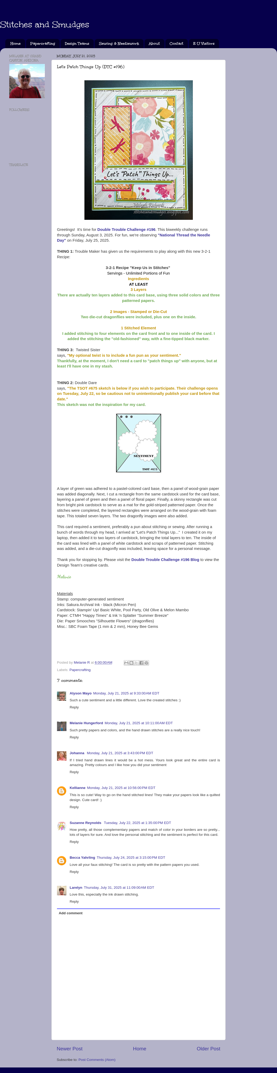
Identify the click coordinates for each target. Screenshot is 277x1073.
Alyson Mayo (81, 693)
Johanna (77, 753)
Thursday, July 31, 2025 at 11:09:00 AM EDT (119, 888)
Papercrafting (42, 43)
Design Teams (77, 43)
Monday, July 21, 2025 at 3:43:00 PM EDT (120, 753)
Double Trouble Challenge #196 (126, 229)
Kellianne (77, 788)
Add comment (71, 913)
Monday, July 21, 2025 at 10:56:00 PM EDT (121, 788)
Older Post (208, 1048)
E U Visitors (203, 43)
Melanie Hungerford (86, 723)
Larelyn (76, 888)
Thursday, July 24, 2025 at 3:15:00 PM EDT (131, 858)
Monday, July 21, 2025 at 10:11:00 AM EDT (139, 723)
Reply (74, 707)
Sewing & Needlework (119, 43)
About (154, 43)
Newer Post (70, 1048)
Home (16, 43)
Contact (176, 43)
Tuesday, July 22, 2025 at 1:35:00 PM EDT (137, 823)
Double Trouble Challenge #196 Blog (165, 560)
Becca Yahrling (82, 858)
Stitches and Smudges (44, 24)
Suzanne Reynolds (86, 823)
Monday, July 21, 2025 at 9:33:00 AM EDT (126, 693)
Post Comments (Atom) (97, 1060)
